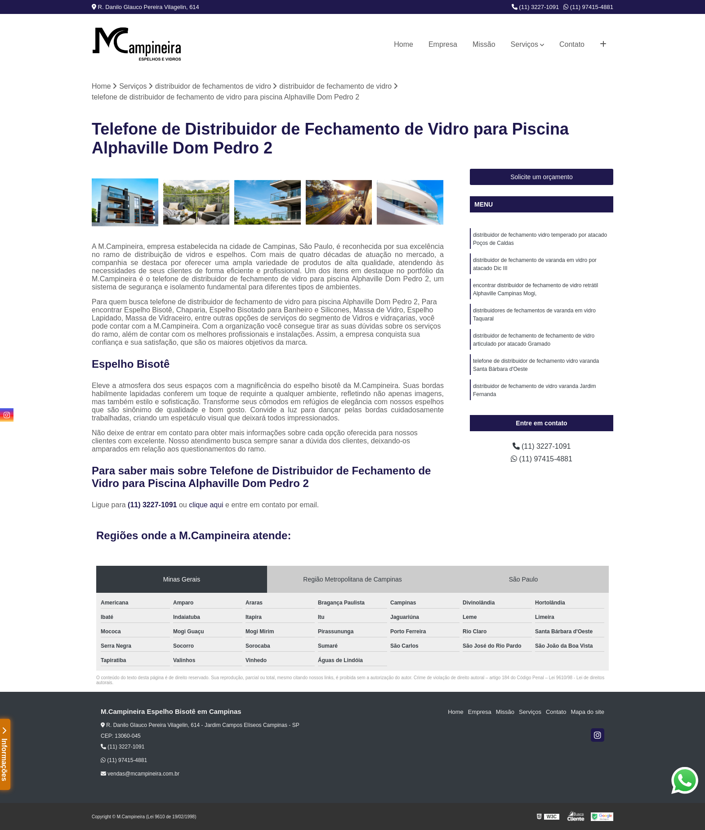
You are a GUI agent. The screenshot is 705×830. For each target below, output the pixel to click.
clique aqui (206, 505)
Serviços (524, 44)
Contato (572, 44)
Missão (484, 44)
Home (403, 44)
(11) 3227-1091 (535, 7)
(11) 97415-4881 (588, 7)
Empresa (442, 44)
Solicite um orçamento (541, 176)
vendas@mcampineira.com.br (140, 774)
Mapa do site (587, 711)
